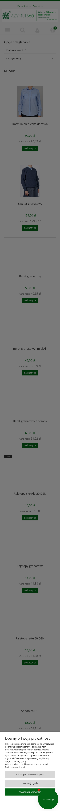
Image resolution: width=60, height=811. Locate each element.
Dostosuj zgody (30, 783)
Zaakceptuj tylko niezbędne (30, 774)
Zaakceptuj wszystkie (30, 792)
